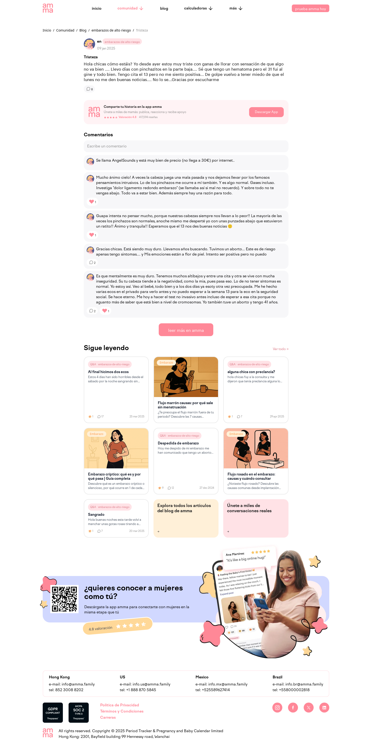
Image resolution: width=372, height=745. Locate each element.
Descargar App (266, 112)
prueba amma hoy (310, 8)
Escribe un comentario (107, 146)
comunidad (130, 8)
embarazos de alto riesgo (111, 30)
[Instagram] (277, 708)
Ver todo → (280, 349)
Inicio (47, 30)
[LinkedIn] (324, 708)
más (236, 8)
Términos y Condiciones (122, 711)
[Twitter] (309, 708)
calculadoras (198, 8)
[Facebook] (293, 708)
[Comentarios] (89, 88)
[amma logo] (48, 8)
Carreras (108, 717)
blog (164, 8)
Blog (83, 30)
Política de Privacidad (119, 705)
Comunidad (65, 30)
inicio (97, 8)
